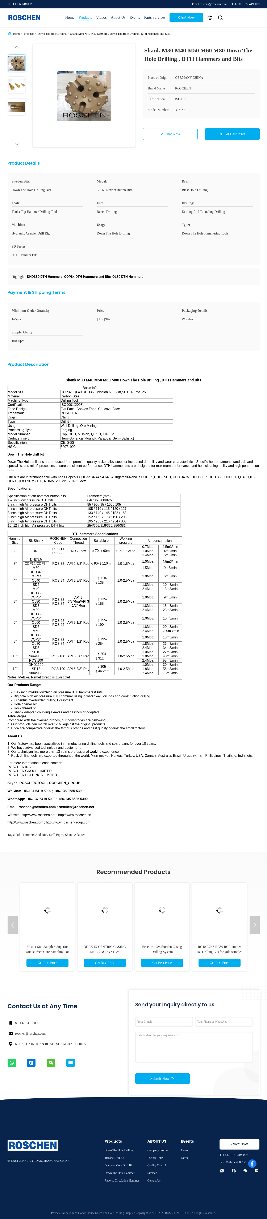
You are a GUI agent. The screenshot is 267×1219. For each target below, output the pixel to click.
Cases (184, 1150)
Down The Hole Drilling (52, 33)
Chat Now (186, 17)
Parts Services (154, 17)
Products (85, 17)
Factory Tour (155, 1157)
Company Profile (157, 1150)
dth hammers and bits (31, 835)
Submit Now (162, 1078)
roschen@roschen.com (30, 1033)
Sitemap (152, 1173)
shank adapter (75, 835)
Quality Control (156, 1165)
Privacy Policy (59, 1213)
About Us (118, 17)
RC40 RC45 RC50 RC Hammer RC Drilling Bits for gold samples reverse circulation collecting (219, 952)
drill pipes (56, 835)
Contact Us (154, 1180)
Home (70, 17)
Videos (101, 17)
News (184, 1157)
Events (135, 17)
